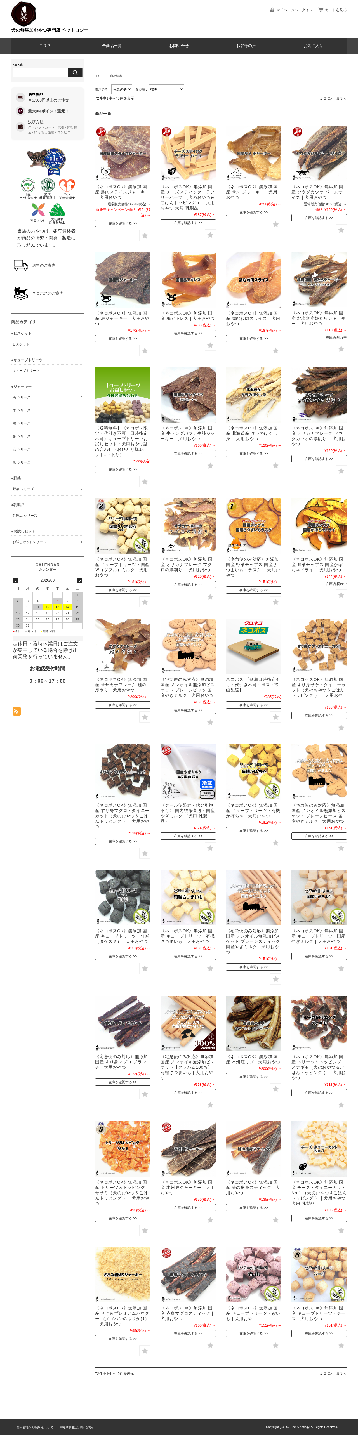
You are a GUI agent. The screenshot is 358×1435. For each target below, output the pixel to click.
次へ (331, 98)
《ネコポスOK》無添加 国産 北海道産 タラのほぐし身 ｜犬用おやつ (252, 433)
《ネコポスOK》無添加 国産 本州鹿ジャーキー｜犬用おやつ (188, 1187)
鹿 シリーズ (21, 449)
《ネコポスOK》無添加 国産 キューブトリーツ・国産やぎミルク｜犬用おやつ (318, 936)
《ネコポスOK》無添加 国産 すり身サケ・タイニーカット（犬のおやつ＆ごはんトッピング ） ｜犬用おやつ (318, 690)
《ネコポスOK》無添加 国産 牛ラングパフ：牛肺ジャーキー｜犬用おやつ (188, 433)
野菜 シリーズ (23, 489)
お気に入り (313, 46)
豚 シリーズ (21, 436)
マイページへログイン (294, 10)
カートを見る (336, 10)
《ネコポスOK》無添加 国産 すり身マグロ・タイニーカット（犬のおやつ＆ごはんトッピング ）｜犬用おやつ (122, 816)
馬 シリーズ (21, 397)
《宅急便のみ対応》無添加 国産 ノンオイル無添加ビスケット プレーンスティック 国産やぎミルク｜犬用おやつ (253, 941)
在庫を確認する (120, 223)
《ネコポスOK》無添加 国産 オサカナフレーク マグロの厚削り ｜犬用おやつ (187, 564)
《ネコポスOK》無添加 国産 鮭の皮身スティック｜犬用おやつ (253, 1187)
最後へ (341, 98)
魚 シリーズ (21, 462)
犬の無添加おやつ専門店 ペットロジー (49, 30)
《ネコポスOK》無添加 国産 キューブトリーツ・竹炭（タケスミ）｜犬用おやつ (122, 936)
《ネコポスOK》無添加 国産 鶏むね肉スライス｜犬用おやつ (253, 318)
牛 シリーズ (21, 410)
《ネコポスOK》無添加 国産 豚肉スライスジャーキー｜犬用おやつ (122, 192)
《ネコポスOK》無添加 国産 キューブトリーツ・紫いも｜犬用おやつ (253, 1313)
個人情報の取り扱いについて (35, 1427)
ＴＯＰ (45, 46)
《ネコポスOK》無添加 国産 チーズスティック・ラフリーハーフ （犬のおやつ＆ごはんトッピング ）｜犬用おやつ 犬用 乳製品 (188, 197)
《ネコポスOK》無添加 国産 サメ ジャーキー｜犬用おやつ (252, 192)
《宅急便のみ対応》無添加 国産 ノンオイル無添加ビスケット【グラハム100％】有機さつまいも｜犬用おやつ (188, 1067)
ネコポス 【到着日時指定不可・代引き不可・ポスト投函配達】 (253, 684)
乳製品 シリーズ (25, 516)
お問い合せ (179, 46)
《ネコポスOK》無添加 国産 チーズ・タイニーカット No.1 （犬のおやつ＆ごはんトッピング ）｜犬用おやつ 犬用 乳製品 (319, 1193)
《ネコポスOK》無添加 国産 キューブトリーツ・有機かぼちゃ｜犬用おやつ (253, 810)
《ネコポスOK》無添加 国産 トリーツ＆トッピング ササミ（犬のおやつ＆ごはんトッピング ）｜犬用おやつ (122, 1193)
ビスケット (21, 344)
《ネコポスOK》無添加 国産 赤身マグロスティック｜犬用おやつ (188, 1313)
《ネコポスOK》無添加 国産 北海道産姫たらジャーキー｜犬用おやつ (318, 318)
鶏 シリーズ (21, 423)
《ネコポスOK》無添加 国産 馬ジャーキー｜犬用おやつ (122, 318)
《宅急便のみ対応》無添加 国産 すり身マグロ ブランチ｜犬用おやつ (121, 1062)
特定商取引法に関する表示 (77, 1427)
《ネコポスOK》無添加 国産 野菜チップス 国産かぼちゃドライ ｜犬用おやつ (317, 564)
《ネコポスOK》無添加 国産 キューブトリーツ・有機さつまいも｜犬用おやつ (188, 936)
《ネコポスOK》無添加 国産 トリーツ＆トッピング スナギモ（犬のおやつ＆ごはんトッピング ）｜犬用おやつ (318, 1067)
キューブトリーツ (26, 371)
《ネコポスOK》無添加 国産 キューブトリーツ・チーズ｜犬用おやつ (318, 1313)
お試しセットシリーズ (29, 542)
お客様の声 (246, 46)
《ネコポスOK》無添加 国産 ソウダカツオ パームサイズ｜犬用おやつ (317, 192)
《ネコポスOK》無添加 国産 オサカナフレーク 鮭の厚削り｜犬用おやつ (121, 684)
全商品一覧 (112, 46)
